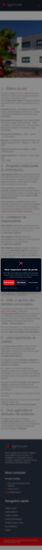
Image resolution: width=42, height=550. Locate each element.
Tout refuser (21, 282)
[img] (37, 288)
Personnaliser (33, 282)
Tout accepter (9, 282)
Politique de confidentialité (10, 288)
